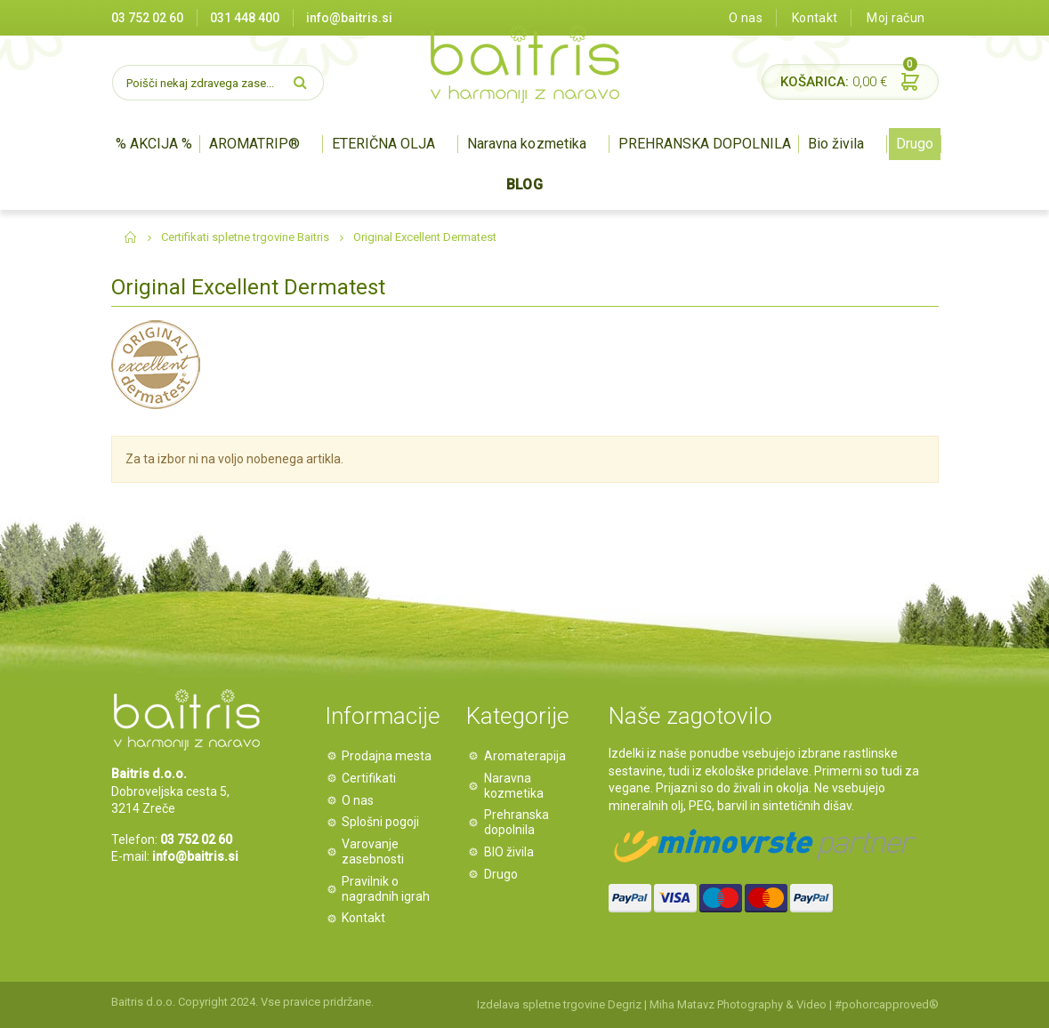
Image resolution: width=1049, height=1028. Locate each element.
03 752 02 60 (147, 18)
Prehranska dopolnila (516, 822)
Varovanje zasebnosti (374, 851)
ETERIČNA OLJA (383, 143)
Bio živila (836, 143)
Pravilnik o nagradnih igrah (387, 889)
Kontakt (814, 18)
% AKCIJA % (154, 143)
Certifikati (370, 778)
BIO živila (509, 852)
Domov (131, 237)
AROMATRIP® (254, 143)
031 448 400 (244, 18)
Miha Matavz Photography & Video (738, 1004)
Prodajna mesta (387, 756)
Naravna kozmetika (526, 143)
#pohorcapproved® (887, 1004)
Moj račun (895, 18)
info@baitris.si (195, 856)
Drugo (914, 143)
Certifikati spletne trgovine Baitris (245, 237)
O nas (746, 18)
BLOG (524, 184)
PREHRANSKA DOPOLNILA (704, 143)
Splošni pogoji (381, 822)
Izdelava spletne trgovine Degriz (559, 1004)
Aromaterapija (525, 756)
